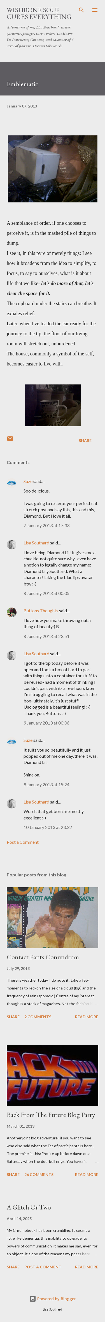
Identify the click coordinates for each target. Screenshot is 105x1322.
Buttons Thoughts (41, 610)
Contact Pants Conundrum (43, 957)
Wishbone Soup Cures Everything (39, 13)
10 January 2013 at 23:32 (48, 827)
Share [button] (85, 440)
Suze (28, 481)
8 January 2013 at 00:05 (46, 593)
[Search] (81, 10)
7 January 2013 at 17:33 (46, 525)
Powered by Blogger (52, 1298)
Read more (86, 1016)
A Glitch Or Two (29, 1207)
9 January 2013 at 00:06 (46, 722)
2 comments (37, 1016)
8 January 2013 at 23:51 (46, 636)
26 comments (38, 1174)
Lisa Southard (36, 542)
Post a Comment (23, 842)
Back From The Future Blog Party (51, 1114)
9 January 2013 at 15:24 (46, 784)
